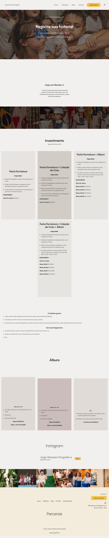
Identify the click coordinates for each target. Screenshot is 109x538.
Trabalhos (46, 501)
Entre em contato (99, 498)
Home (39, 501)
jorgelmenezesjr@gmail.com (98, 506)
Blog (52, 501)
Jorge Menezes (93, 5)
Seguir (77, 458)
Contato (58, 501)
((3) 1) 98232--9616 (101, 508)
